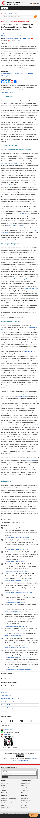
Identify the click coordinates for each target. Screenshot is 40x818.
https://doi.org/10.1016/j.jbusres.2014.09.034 (17, 561)
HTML (24, 38)
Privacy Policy (25, 807)
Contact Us (4, 792)
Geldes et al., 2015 (17, 310)
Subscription (4, 800)
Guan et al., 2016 (5, 185)
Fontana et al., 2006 (32, 425)
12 (2, 650)
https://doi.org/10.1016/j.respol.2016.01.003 (16, 580)
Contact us (4, 711)
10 (2, 628)
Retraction (24, 805)
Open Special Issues (7, 679)
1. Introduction (7, 96)
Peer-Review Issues (26, 788)
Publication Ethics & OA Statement (10, 698)
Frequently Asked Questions (8, 701)
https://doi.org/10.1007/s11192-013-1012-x (16, 647)
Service (4, 795)
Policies (24, 795)
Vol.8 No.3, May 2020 (31, 21)
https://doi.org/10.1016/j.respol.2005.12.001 (16, 549)
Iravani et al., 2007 (23, 213)
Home (4, 13)
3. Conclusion (6, 481)
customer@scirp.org (8, 729)
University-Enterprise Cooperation (10, 73)
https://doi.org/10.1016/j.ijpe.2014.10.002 (16, 626)
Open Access (24, 798)
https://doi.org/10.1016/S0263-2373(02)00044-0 (17, 537)
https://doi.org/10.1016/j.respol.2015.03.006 (16, 611)
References (5, 525)
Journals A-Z (4, 783)
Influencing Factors (6, 76)
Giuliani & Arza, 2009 (23, 396)
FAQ (2, 805)
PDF (20, 38)
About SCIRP (26, 780)
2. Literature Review (9, 146)
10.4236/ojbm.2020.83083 (11, 38)
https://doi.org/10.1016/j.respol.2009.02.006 (16, 571)
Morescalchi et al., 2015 (31, 288)
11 (2, 638)
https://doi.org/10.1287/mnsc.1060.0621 (15, 602)
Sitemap (3, 790)
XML (28, 38)
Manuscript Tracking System (8, 798)
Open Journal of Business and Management (13, 21)
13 (2, 659)
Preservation (24, 803)
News (22, 792)
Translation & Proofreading (8, 803)
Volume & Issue (5, 807)
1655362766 (6, 734)
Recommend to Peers (6, 705)
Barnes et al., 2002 (30, 460)
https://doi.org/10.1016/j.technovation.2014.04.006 (18, 592)
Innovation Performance (26, 73)
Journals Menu (7, 674)
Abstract (4, 44)
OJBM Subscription (6, 695)
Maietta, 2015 (34, 255)
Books (3, 788)
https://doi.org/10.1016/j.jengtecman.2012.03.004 (18, 657)
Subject (3, 785)
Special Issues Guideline (9, 686)
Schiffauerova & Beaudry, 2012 (20, 279)
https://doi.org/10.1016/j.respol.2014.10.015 (16, 635)
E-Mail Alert (4, 692)
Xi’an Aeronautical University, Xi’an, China (12, 36)
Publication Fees (25, 783)
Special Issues (25, 790)
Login (4, 8)
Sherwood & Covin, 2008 (29, 351)
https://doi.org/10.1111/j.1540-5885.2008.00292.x (18, 669)
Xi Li (2, 33)
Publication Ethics (26, 800)
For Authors (24, 785)
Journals (10, 13)
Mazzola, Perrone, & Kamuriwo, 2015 (11, 163)
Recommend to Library (7, 708)
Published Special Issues (9, 682)
